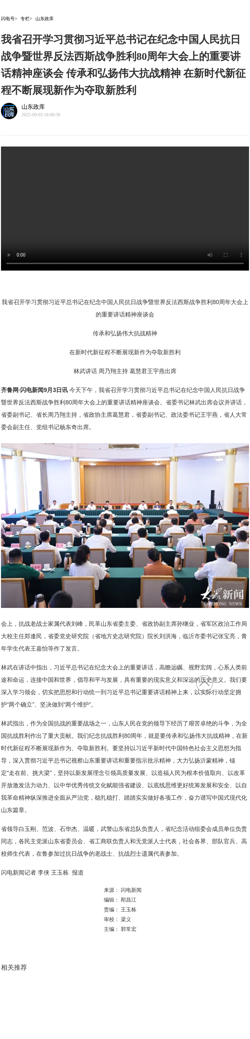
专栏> (26, 18)
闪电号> (9, 18)
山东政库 (44, 18)
